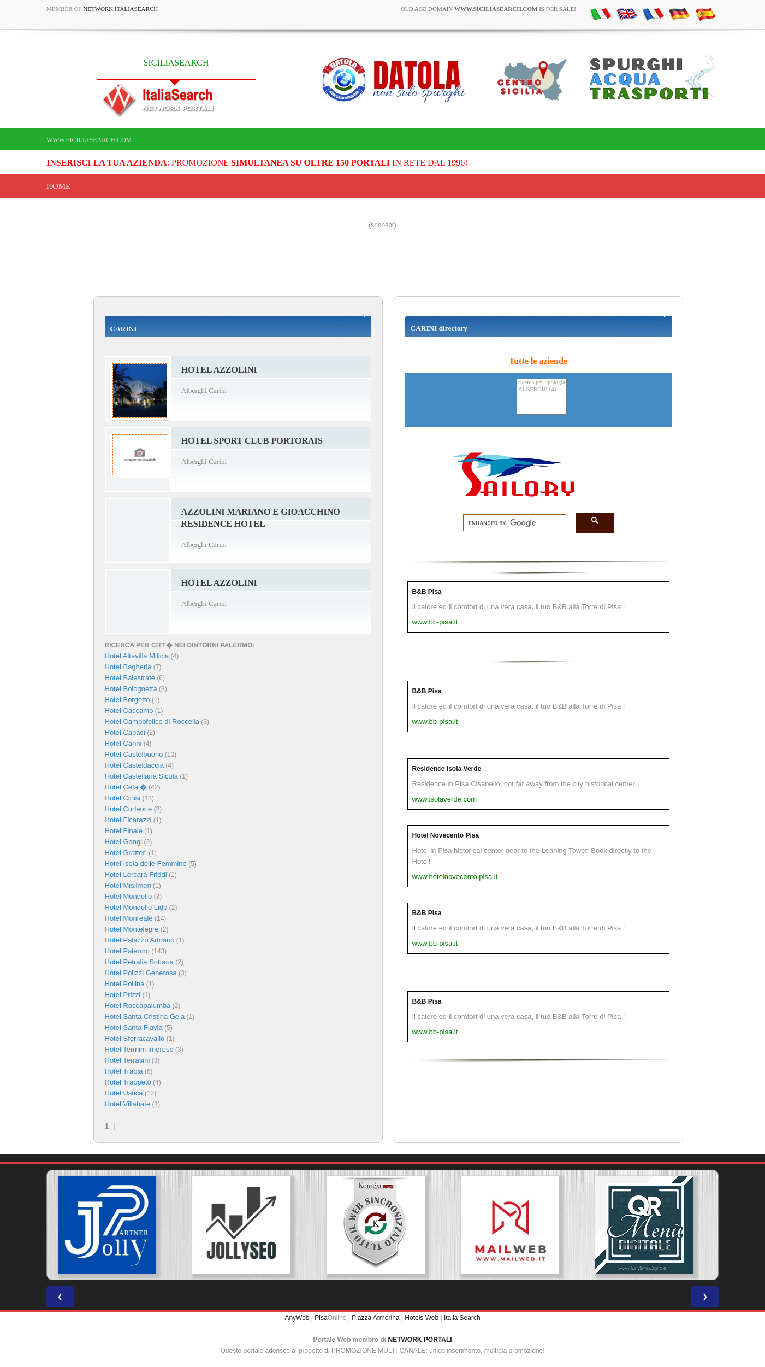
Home (58, 186)
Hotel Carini (123, 743)
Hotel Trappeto (128, 1082)
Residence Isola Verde (447, 769)
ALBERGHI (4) (541, 389)
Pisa (321, 1318)
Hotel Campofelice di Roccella (152, 721)
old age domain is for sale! (488, 8)
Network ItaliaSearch (120, 8)
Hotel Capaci (125, 732)
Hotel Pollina (125, 984)
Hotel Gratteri (126, 853)
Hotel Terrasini (127, 1060)
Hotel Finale (124, 831)
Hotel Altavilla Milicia (137, 656)
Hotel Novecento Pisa (445, 835)
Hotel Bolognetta (131, 689)
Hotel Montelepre (132, 929)
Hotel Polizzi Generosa (141, 973)
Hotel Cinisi (123, 798)
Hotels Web (421, 1318)
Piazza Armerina (375, 1318)
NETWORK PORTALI (420, 1340)
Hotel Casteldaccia (134, 765)
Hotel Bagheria (128, 667)
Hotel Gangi (124, 842)
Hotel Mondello (128, 896)
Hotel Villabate (128, 1104)
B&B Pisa (427, 592)
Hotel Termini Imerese (139, 1049)
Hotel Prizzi (123, 995)
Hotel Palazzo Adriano (140, 940)
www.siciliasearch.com (89, 140)
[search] (511, 522)
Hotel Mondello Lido (136, 907)
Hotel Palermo (127, 951)
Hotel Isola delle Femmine (146, 863)
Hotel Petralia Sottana (139, 962)
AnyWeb (296, 1318)
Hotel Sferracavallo (135, 1038)
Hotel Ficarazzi (128, 820)
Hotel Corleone (128, 809)
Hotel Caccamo (129, 710)
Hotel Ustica (124, 1093)
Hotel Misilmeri (128, 885)
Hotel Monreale (129, 918)
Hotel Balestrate (130, 678)
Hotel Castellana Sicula (141, 776)
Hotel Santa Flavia (134, 1027)
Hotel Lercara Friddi (136, 874)
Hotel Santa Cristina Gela (145, 1016)
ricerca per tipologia (541, 382)
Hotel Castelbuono (134, 754)
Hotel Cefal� (126, 787)
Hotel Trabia (124, 1071)
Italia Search (462, 1318)
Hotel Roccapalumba (138, 1005)
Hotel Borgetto (127, 700)
